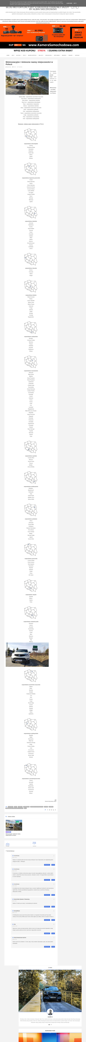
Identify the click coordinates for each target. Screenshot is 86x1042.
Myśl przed (57, 56)
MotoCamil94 (65, 180)
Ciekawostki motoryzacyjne (37, 808)
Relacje (41, 56)
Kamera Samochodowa (67, 171)
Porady (70, 56)
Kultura (18, 56)
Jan (15, 925)
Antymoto (64, 192)
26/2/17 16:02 (14, 872)
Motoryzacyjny (68, 1035)
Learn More (69, 3)
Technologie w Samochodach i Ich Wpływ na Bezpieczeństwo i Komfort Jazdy (70, 266)
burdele (20, 808)
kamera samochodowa (16, 997)
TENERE (64, 208)
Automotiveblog (65, 194)
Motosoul (64, 206)
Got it (75, 3)
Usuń (53, 866)
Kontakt (77, 56)
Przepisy (64, 56)
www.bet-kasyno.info (31, 1041)
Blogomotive (64, 199)
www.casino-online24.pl (64, 1039)
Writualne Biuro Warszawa (67, 215)
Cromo (63, 201)
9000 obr (64, 189)
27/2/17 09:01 (14, 887)
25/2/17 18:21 (14, 859)
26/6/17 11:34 (14, 914)
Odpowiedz (47, 866)
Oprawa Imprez (65, 178)
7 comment (19, 68)
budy (16, 808)
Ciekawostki (48, 56)
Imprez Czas (64, 187)
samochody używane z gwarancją (21, 900)
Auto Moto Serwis (65, 185)
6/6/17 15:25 (14, 902)
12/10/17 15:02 (14, 927)
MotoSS (63, 203)
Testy (24, 56)
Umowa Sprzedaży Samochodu (68, 226)
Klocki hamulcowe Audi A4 (20, 939)
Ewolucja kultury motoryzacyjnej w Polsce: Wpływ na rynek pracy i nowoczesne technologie (70, 296)
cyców (46, 808)
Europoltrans (17, 912)
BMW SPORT (65, 182)
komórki (51, 808)
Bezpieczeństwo (32, 56)
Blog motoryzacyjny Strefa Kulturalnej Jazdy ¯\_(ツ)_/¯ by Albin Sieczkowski (43, 9)
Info (13, 56)
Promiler (64, 175)
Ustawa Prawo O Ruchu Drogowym (69, 173)
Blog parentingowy (66, 168)
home (8, 56)
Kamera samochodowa (67, 213)
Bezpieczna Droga (66, 196)
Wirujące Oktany (65, 210)
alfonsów (11, 808)
